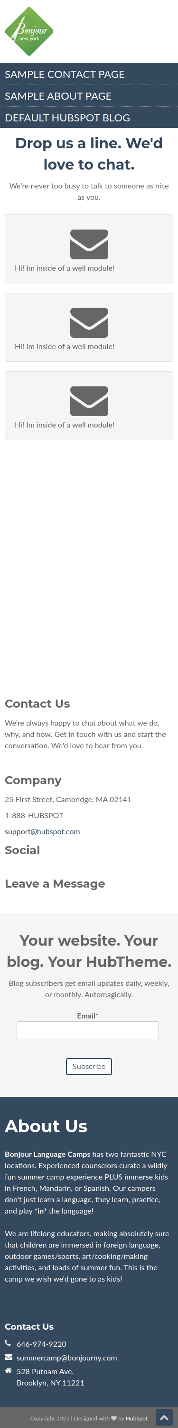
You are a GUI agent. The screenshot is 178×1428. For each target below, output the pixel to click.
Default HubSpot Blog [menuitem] (67, 117)
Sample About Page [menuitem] (58, 95)
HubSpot (137, 1418)
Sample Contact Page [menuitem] (65, 74)
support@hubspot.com (42, 831)
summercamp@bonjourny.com (67, 1357)
